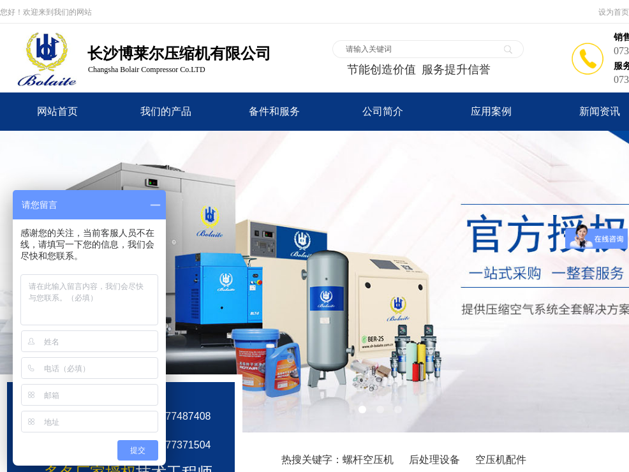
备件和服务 (274, 111)
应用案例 (491, 111)
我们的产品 (165, 111)
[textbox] (420, 49)
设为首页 (613, 12)
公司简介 (382, 111)
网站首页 (57, 111)
